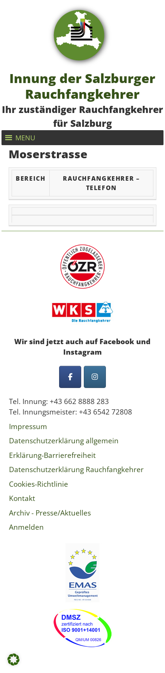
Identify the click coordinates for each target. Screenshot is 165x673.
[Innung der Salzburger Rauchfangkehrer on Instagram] (95, 377)
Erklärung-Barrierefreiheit (52, 455)
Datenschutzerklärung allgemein (64, 441)
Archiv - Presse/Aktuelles (50, 513)
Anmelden (26, 527)
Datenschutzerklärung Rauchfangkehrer (76, 469)
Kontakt (22, 498)
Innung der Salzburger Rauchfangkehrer (82, 85)
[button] (25, 137)
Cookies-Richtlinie (38, 484)
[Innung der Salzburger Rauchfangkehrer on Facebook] (70, 377)
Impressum (28, 426)
